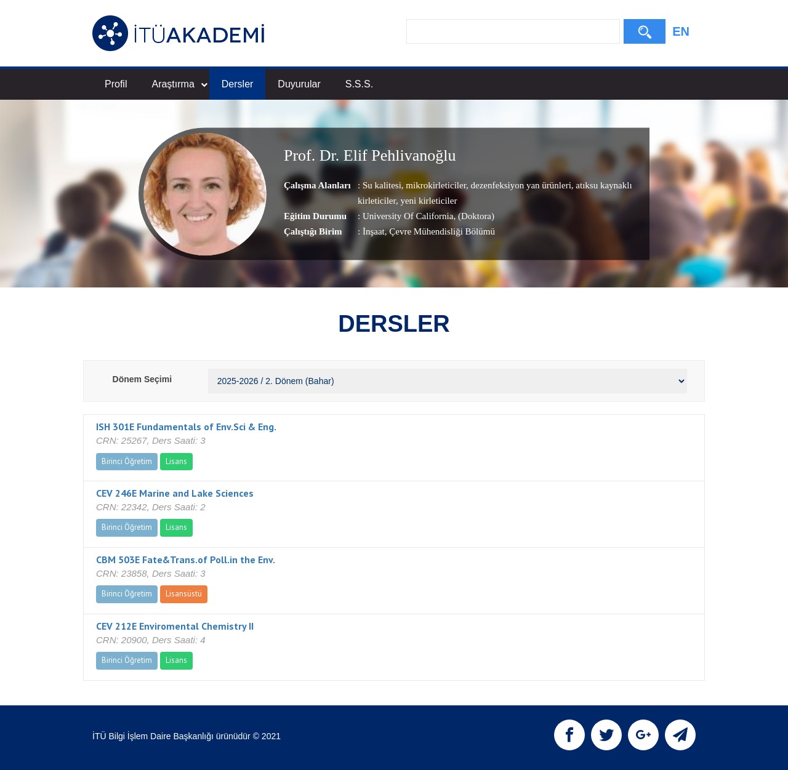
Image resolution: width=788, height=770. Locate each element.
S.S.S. (359, 84)
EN (681, 31)
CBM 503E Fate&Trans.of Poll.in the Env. (185, 559)
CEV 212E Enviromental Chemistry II (175, 626)
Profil (116, 84)
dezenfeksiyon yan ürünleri (519, 185)
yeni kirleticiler (427, 201)
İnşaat (374, 231)
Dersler (238, 84)
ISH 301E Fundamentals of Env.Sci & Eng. (186, 426)
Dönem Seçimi (142, 379)
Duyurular (299, 84)
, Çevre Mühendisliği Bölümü (440, 231)
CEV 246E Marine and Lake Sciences (175, 493)
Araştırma (179, 84)
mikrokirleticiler (435, 185)
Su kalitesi (382, 185)
